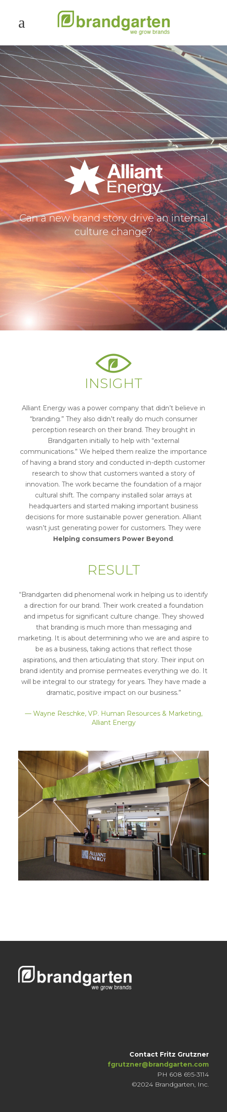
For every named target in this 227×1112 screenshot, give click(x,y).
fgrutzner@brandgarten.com (158, 1064)
